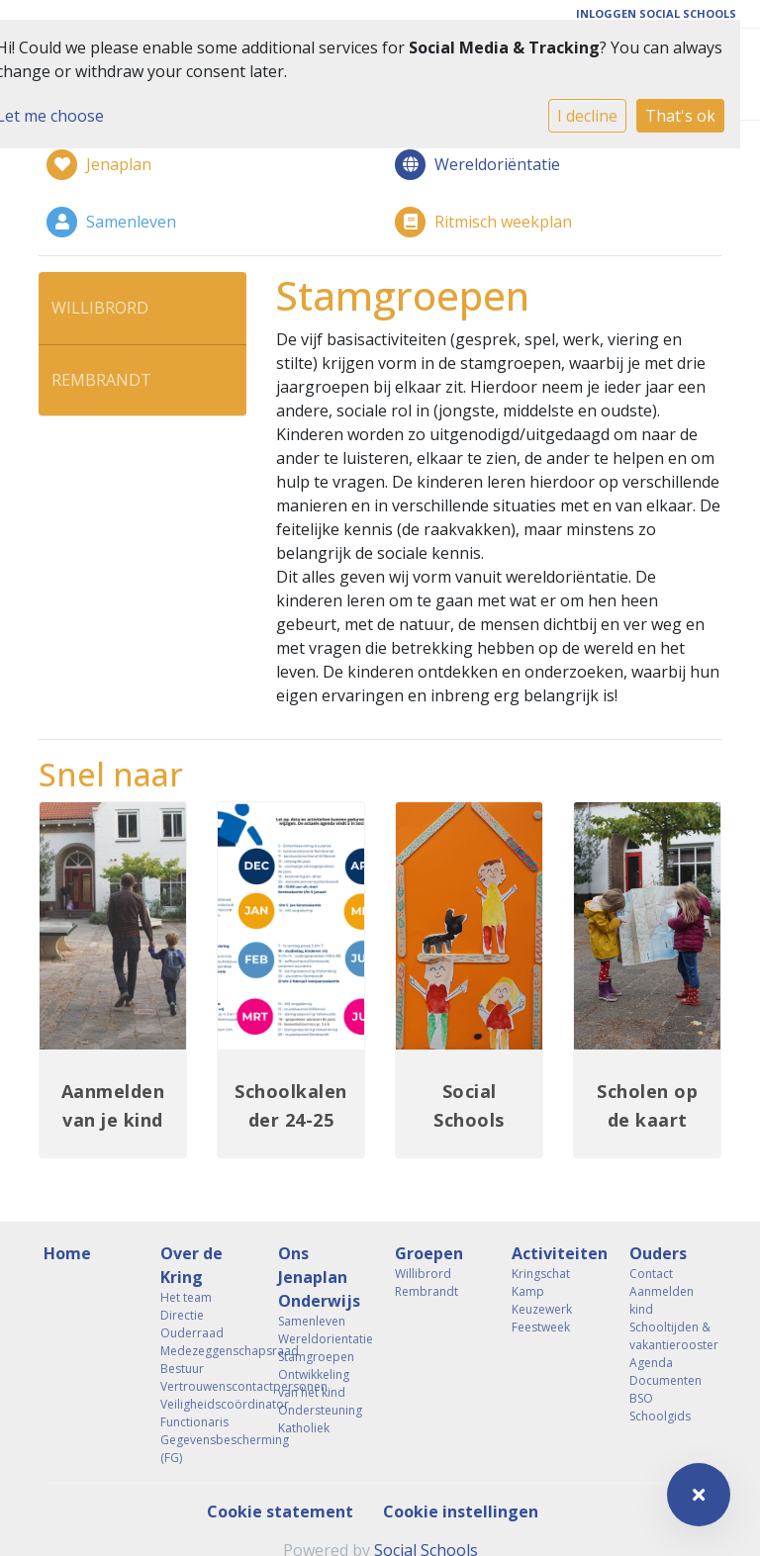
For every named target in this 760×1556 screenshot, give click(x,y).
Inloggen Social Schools (656, 13)
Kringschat (541, 1273)
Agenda (651, 1362)
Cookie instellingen (460, 1511)
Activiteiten (555, 1253)
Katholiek (304, 1427)
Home (67, 1253)
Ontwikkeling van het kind (313, 1383)
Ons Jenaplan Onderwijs (319, 1277)
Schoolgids (660, 1416)
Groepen (429, 1253)
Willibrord (99, 308)
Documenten (665, 1380)
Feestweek (541, 1327)
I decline (587, 116)
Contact (651, 1273)
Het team (186, 1297)
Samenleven (311, 1321)
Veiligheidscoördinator (203, 1404)
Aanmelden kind (661, 1300)
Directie (182, 1315)
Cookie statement (280, 1511)
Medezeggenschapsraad (203, 1350)
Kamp (528, 1291)
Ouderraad (192, 1333)
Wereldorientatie (321, 1338)
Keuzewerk (542, 1309)
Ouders (658, 1253)
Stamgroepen (316, 1356)
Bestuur (182, 1368)
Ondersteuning (320, 1410)
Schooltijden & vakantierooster (672, 1336)
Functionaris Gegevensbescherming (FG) (203, 1440)
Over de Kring (191, 1265)
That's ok (680, 116)
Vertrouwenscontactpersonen (203, 1386)
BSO (641, 1398)
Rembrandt (101, 380)
